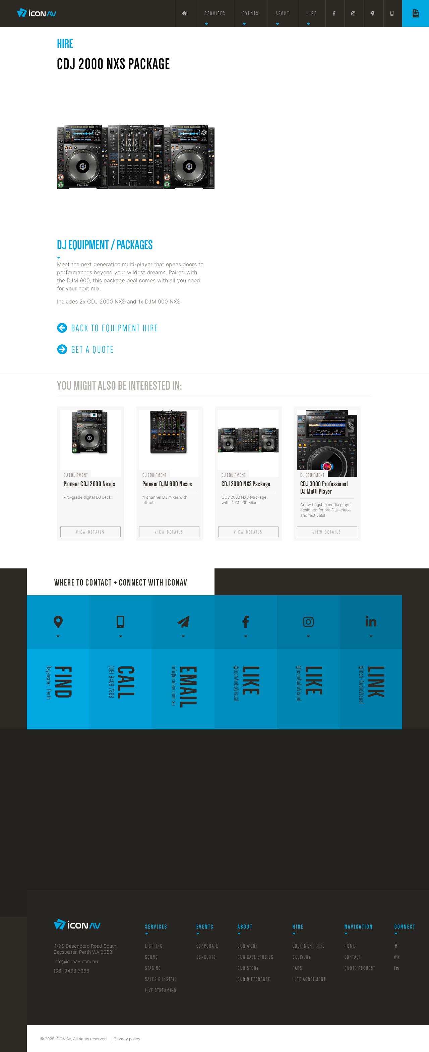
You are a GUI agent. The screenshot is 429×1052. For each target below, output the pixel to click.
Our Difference (254, 979)
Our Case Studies (255, 957)
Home (350, 946)
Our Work (248, 946)
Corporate (207, 946)
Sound (151, 957)
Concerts (206, 957)
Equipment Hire (309, 946)
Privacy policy (127, 1038)
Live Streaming (161, 990)
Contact (353, 957)
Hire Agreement (309, 979)
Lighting (154, 946)
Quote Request (360, 968)
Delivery (302, 957)
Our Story (248, 968)
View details (90, 532)
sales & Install (161, 979)
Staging (153, 968)
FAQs (297, 968)
